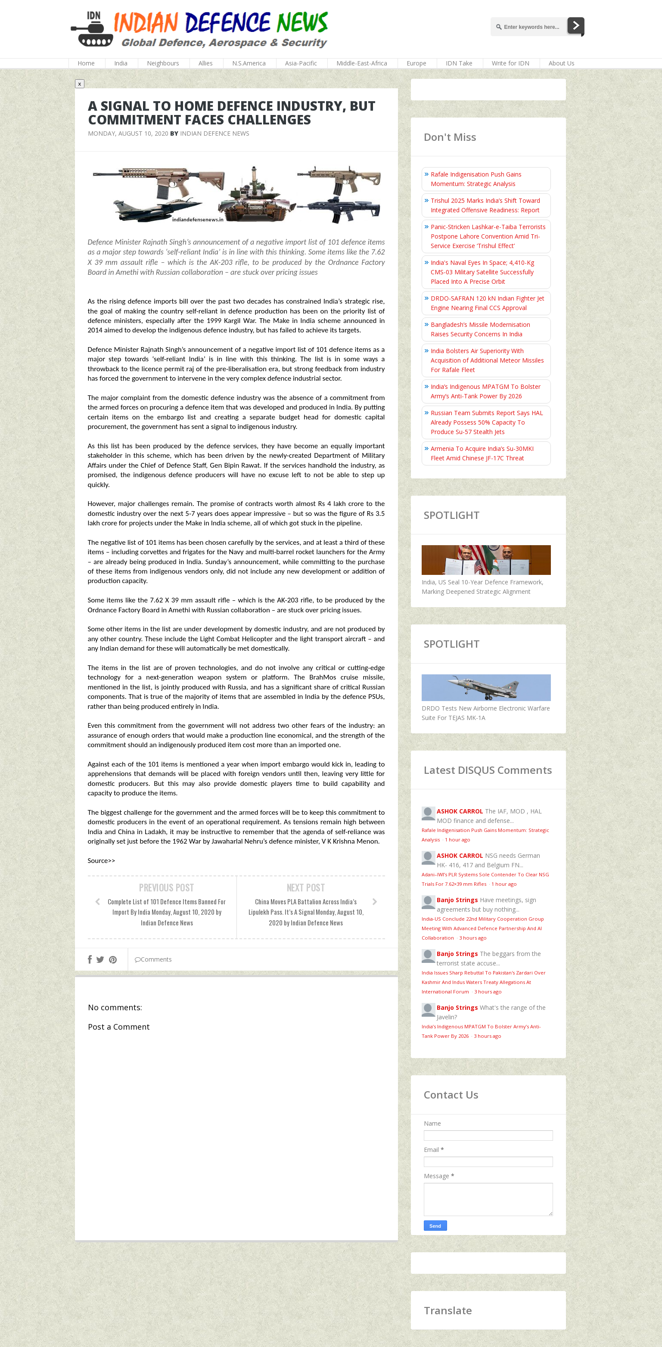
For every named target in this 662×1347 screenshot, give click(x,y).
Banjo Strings (457, 900)
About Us (562, 63)
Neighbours (163, 63)
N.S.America (249, 63)
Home (86, 63)
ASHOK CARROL (460, 811)
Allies (206, 63)
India (120, 63)
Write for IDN (510, 63)
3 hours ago (473, 937)
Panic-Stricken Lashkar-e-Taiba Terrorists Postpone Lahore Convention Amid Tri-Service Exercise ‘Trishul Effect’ (488, 236)
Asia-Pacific (301, 63)
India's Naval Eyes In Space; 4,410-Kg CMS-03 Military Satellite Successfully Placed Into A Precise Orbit (482, 272)
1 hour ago (457, 839)
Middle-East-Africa (361, 63)
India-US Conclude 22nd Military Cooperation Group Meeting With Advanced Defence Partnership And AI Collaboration (483, 928)
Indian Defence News (214, 133)
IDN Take (459, 63)
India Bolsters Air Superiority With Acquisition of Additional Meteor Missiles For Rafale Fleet (487, 360)
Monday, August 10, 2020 (128, 133)
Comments (153, 959)
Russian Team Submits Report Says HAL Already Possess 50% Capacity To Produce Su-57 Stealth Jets (487, 422)
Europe (416, 63)
